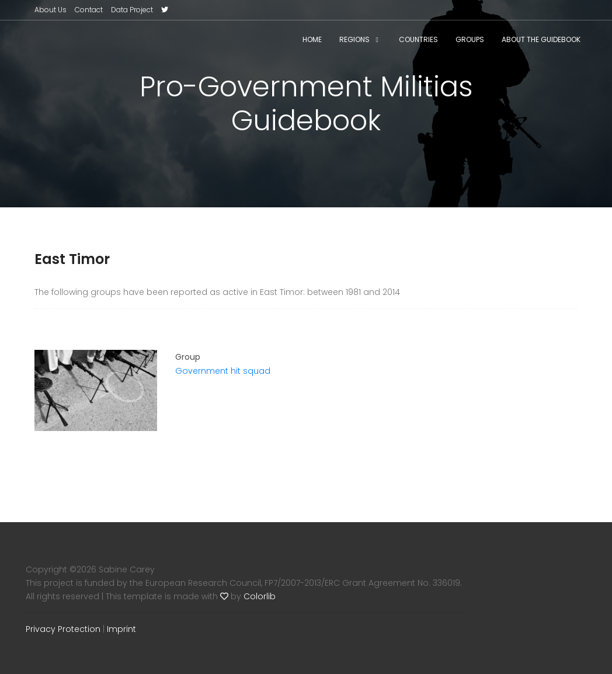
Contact (89, 10)
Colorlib (260, 596)
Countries (418, 39)
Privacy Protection (63, 629)
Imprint (121, 629)
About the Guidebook (541, 39)
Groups (469, 39)
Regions (354, 39)
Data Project (132, 10)
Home (312, 39)
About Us (50, 10)
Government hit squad (222, 371)
